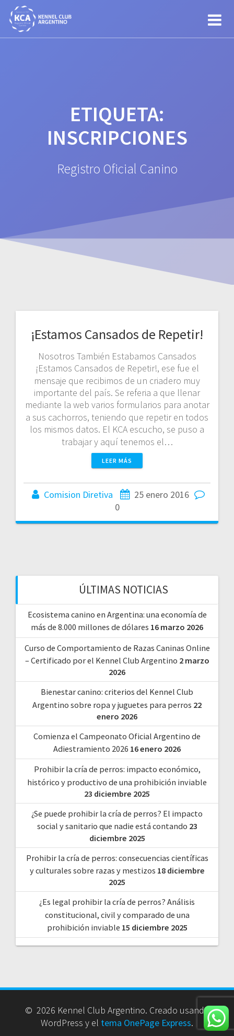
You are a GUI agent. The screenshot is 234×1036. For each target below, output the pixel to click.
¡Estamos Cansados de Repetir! (117, 334)
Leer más (117, 460)
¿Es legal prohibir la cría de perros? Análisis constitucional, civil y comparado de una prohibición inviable (117, 915)
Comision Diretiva (78, 494)
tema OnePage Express (146, 1023)
